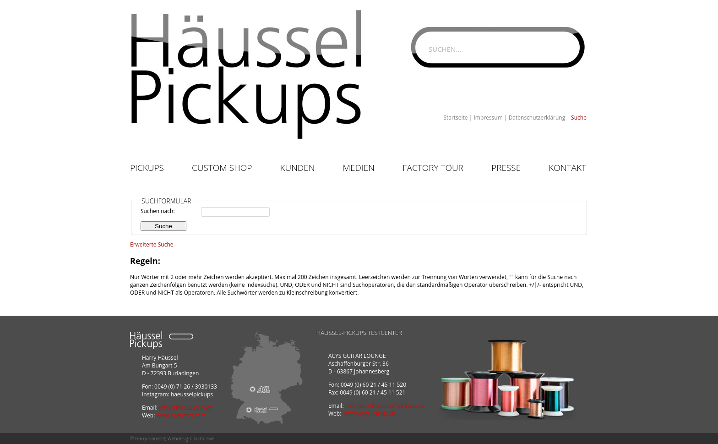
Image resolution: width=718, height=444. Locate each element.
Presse (506, 168)
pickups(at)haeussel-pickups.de (385, 406)
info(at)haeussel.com (185, 407)
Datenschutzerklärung (537, 117)
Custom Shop (222, 168)
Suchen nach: (158, 211)
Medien (359, 168)
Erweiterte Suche (151, 244)
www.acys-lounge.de (370, 413)
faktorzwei (204, 438)
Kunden (297, 168)
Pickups (147, 168)
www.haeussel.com (181, 415)
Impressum (487, 117)
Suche (579, 117)
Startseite (455, 117)
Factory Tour (433, 168)
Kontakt (567, 168)
